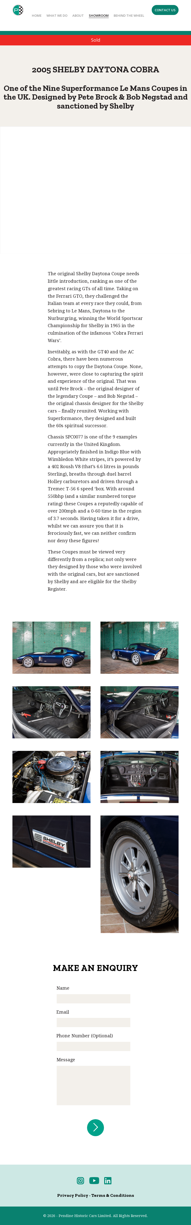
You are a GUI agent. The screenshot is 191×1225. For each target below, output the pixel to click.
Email (62, 1012)
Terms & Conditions (112, 1195)
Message (65, 1059)
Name (62, 988)
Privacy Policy (72, 1195)
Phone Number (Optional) (84, 1035)
